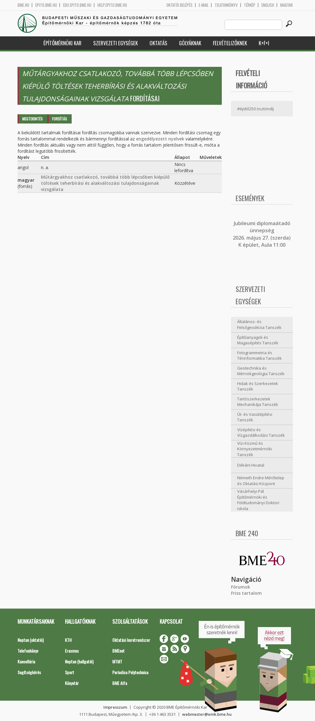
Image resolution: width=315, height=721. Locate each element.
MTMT (117, 661)
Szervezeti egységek (115, 43)
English (267, 5)
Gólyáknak (190, 43)
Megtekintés (32, 118)
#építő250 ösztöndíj (255, 108)
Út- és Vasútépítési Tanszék (254, 417)
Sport (69, 672)
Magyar (286, 5)
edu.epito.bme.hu (77, 5)
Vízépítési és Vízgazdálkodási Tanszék (261, 432)
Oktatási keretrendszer (131, 640)
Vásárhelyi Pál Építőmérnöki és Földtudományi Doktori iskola (258, 499)
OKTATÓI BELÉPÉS (179, 5)
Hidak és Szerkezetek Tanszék (257, 386)
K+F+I (264, 43)
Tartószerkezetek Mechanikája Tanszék (257, 401)
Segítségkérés (29, 672)
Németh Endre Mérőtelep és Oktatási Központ (260, 480)
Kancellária (26, 661)
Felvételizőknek (230, 43)
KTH (68, 640)
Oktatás (158, 43)
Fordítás (59, 118)
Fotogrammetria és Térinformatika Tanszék (259, 355)
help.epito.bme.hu (112, 5)
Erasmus (72, 650)
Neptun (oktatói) (31, 640)
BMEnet (118, 650)
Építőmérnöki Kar (62, 43)
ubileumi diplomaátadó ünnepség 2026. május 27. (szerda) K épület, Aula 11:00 (262, 234)
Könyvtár (72, 683)
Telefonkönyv (226, 5)
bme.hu (23, 5)
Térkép (249, 5)
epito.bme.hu (46, 5)
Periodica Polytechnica (130, 672)
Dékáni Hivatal (250, 465)
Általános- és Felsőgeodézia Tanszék (259, 324)
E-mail (204, 5)
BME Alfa (119, 683)
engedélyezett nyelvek (160, 139)
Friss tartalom (246, 593)
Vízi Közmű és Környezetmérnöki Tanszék (254, 448)
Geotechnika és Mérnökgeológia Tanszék (261, 371)
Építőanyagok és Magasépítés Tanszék (257, 340)
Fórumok (240, 587)
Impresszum (115, 707)
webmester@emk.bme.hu (207, 714)
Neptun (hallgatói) (79, 661)
